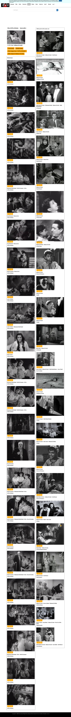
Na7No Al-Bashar (10, 84)
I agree (60, 0)
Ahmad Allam (38, 548)
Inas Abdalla (55, 644)
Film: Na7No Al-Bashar (12, 28)
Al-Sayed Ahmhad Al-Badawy (41, 549)
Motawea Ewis (16, 216)
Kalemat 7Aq (38, 133)
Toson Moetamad (10, 216)
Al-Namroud (38, 108)
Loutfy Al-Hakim (10, 299)
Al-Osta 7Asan (39, 217)
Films (16, 4)
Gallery (29, 4)
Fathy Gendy (45, 441)
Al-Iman (37, 443)
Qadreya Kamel (10, 354)
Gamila (37, 295)
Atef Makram (60, 644)
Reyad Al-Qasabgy (10, 464)
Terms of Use (14, 715)
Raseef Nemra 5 (39, 56)
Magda (44, 519)
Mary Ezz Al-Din (58, 622)
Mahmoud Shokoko (39, 244)
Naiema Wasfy (45, 159)
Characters (24, 4)
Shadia (37, 623)
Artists (20, 4)
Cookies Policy (25, 715)
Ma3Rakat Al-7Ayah (40, 79)
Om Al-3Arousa (39, 646)
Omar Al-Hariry (39, 132)
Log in (45, 4)
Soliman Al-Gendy (18, 45)
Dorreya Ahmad (46, 603)
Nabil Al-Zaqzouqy (20, 188)
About (37, 4)
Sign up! (49, 4)
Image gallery (23, 28)
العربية (53, 4)
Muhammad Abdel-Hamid (11, 188)
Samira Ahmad (39, 369)
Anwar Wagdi (60, 369)
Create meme (10, 82)
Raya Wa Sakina (39, 371)
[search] (57, 10)
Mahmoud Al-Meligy (52, 441)
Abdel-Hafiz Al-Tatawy (40, 497)
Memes (33, 4)
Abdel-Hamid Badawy (53, 369)
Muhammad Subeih (48, 105)
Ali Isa (25, 188)
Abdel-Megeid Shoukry (47, 419)
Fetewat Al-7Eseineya (40, 274)
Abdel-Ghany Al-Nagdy (40, 55)
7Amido (37, 322)
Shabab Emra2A (39, 625)
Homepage (12, 4)
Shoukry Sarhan (39, 622)
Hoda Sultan (38, 348)
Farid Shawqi (54, 55)
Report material (31, 715)
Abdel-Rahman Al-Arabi (40, 644)
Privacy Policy (19, 715)
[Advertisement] (35, 19)
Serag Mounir (45, 622)
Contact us (41, 4)
